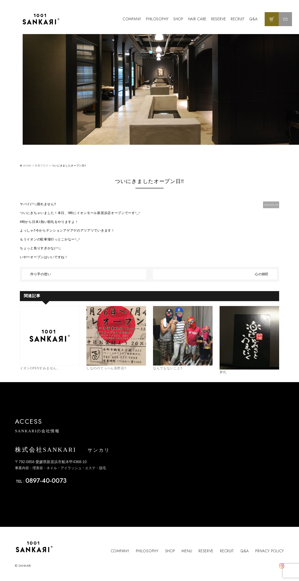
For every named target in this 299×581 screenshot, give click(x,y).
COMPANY (132, 19)
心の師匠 (262, 274)
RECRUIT (238, 19)
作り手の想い (40, 274)
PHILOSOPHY (157, 19)
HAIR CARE (197, 19)
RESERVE (218, 19)
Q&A (253, 19)
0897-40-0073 (46, 480)
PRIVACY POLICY (269, 551)
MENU (187, 551)
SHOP (178, 19)
